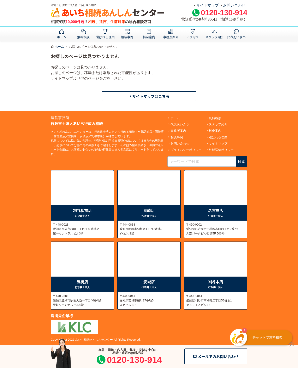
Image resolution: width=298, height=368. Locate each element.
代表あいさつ (236, 37)
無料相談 (83, 37)
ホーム (61, 37)
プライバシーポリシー (186, 149)
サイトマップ (207, 5)
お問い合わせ (234, 5)
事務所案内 (171, 37)
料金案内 (149, 37)
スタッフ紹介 (214, 37)
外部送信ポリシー (221, 149)
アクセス (192, 37)
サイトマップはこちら (150, 96)
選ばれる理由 (105, 37)
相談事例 (127, 37)
